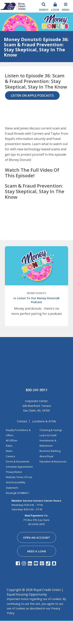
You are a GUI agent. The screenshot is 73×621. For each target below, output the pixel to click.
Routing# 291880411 (17, 493)
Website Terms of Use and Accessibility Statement (19, 482)
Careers (10, 456)
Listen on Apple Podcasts (32, 95)
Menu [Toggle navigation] (65, 9)
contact (22, 421)
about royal (46, 456)
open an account (36, 537)
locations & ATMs (44, 421)
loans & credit (48, 435)
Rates (9, 445)
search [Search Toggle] (43, 9)
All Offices (12, 440)
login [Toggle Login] (55, 9)
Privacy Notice (14, 472)
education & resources (53, 461)
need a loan (36, 551)
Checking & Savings (51, 430)
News (9, 451)
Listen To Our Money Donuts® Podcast (38, 300)
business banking (50, 451)
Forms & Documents (17, 461)
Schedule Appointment (19, 466)
